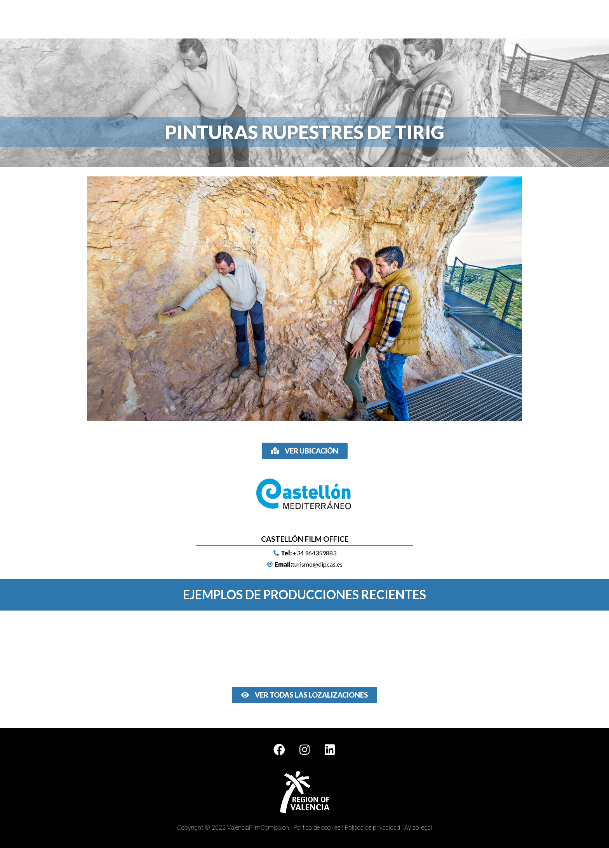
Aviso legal (418, 827)
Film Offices (254, 17)
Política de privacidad (372, 827)
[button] (305, 451)
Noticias (477, 17)
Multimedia (343, 17)
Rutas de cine (439, 17)
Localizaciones (299, 17)
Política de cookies (317, 827)
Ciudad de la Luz (390, 17)
